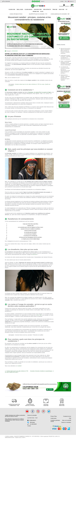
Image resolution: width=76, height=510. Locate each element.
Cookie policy (53, 418)
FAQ (65, 1)
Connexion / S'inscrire (64, 6)
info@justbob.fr (32, 420)
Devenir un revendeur (66, 422)
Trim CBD (54, 9)
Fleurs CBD (12, 9)
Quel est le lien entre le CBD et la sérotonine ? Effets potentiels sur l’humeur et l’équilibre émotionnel (65, 51)
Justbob (19, 365)
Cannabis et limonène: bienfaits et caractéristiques (41, 371)
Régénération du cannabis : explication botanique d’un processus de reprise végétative (65, 77)
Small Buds (20, 9)
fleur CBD (39, 315)
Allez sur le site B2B (66, 420)
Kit (66, 9)
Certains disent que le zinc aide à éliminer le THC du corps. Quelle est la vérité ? (16, 372)
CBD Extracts (47, 9)
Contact (61, 1)
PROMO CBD (36, 11)
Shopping (72, 5)
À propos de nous (67, 416)
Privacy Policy (54, 416)
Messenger (32, 422)
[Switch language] (71, 1)
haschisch (34, 254)
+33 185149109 (7, 1)
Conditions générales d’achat (55, 421)
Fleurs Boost (28, 9)
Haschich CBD (38, 9)
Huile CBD (61, 9)
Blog (41, 11)
